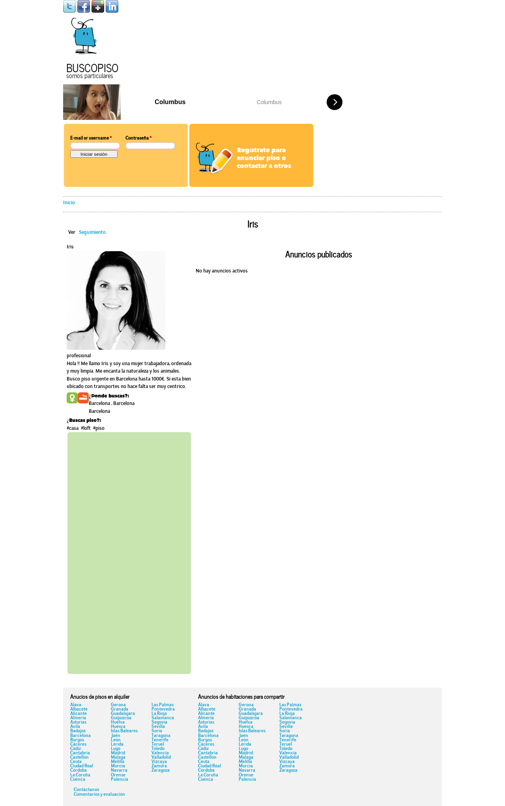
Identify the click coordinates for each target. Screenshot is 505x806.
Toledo (158, 748)
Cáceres (78, 744)
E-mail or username (91, 138)
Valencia (160, 753)
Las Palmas (163, 705)
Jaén (115, 735)
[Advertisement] (129, 551)
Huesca (118, 726)
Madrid (118, 753)
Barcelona (80, 735)
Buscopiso (92, 67)
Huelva (118, 722)
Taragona (161, 735)
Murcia (118, 766)
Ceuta (76, 761)
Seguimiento (92, 232)
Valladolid (161, 757)
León (116, 740)
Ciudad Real (81, 766)
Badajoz (78, 731)
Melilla (117, 761)
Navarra (119, 770)
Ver (71, 232)
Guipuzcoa (121, 718)
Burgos (77, 740)
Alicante (78, 713)
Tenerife (160, 740)
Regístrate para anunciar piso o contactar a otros (264, 158)
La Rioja (159, 713)
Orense (118, 775)
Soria (157, 731)
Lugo (115, 748)
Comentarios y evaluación (99, 794)
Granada (119, 709)
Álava (75, 705)
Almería (78, 718)
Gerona (118, 705)
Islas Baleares (124, 731)
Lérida (117, 744)
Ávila (75, 726)
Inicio (69, 202)
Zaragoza (161, 770)
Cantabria (80, 753)
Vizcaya (159, 761)
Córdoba (78, 770)
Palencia (119, 779)
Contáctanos (86, 789)
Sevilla (158, 726)
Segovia (159, 722)
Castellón (79, 757)
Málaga (118, 757)
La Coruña (80, 775)
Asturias (78, 722)
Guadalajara (123, 713)
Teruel (158, 744)
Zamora (159, 766)
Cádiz (75, 748)
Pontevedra (163, 709)
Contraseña (138, 138)
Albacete (79, 709)
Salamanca (163, 718)
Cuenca (77, 779)
